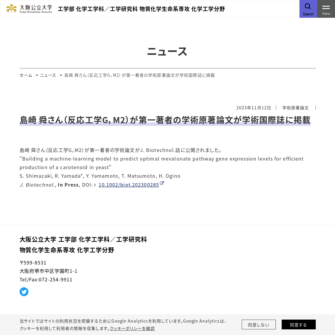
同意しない (258, 325)
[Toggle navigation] (326, 9)
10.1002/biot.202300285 (129, 184)
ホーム (26, 75)
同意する (298, 325)
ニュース (48, 75)
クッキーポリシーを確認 (132, 328)
